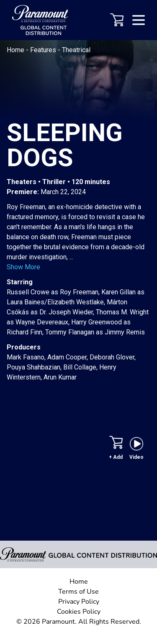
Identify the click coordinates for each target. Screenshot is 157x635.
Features (44, 50)
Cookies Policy (78, 611)
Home (16, 50)
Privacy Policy (78, 601)
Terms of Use (78, 591)
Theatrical (76, 50)
